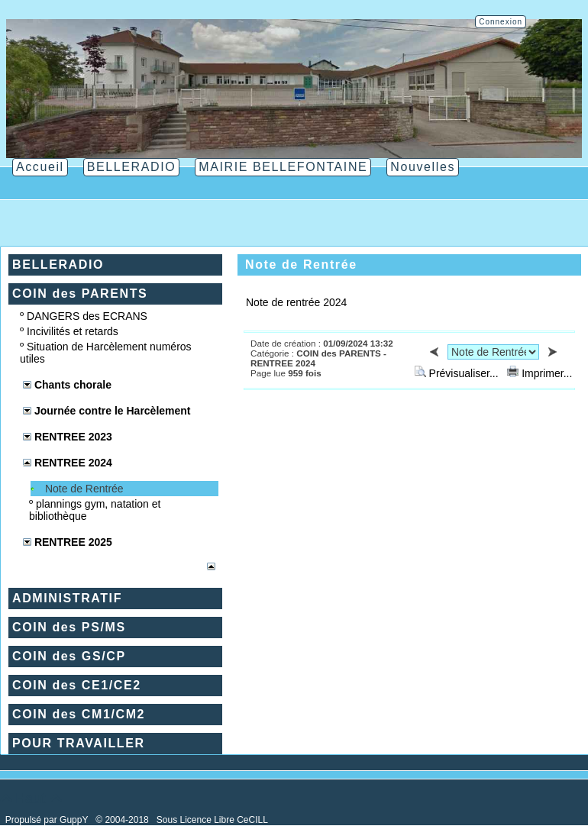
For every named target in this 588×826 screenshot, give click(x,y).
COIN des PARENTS (79, 293)
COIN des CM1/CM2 (78, 714)
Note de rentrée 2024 (296, 302)
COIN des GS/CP (69, 656)
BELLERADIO (58, 264)
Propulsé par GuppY (48, 820)
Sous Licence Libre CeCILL (213, 820)
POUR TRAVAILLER (78, 743)
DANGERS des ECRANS (87, 316)
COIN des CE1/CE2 (76, 685)
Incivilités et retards (72, 331)
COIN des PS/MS (69, 627)
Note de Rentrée (84, 488)
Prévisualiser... (458, 373)
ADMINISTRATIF (67, 598)
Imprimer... (539, 373)
